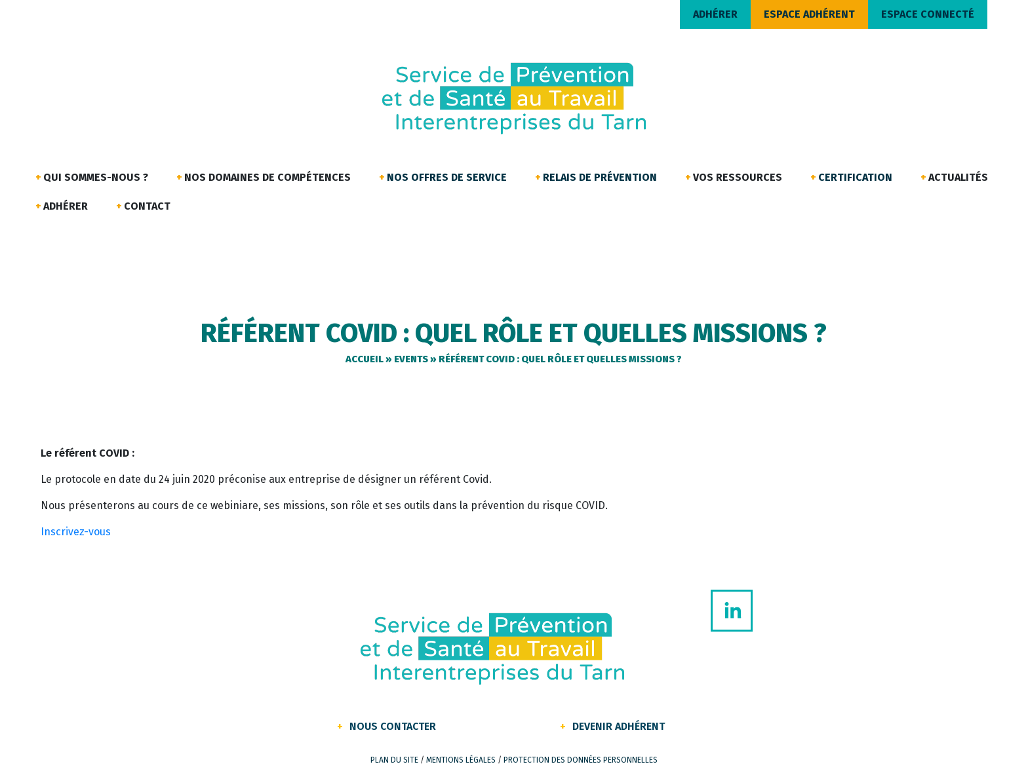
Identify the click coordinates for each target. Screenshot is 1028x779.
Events (411, 359)
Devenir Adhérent (618, 726)
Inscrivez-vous (76, 531)
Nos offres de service (447, 177)
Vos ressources (737, 177)
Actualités (958, 177)
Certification (855, 177)
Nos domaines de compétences (267, 177)
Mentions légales (461, 760)
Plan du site (394, 760)
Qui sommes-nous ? (95, 177)
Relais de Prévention (600, 177)
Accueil (365, 359)
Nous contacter (392, 726)
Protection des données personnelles (581, 760)
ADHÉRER (715, 14)
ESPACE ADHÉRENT (809, 14)
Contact (147, 206)
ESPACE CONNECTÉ (927, 14)
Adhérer (65, 206)
